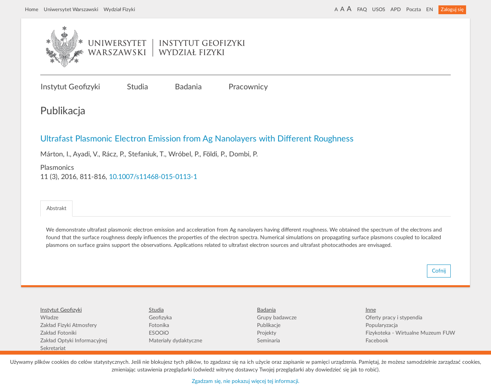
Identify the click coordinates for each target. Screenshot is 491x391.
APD (395, 9)
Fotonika (159, 325)
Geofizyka (160, 317)
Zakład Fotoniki (58, 333)
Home (31, 9)
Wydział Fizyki (119, 9)
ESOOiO (159, 333)
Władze (49, 317)
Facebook (377, 340)
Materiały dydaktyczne (175, 340)
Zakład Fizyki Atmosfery (68, 325)
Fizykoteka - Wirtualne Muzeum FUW (410, 333)
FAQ (362, 9)
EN (429, 9)
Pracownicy (248, 87)
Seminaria (268, 340)
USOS (378, 9)
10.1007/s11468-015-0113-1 (153, 177)
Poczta (413, 9)
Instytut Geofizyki (70, 87)
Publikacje (268, 325)
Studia (137, 87)
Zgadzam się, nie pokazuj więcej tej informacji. (245, 381)
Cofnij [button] (439, 271)
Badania (188, 87)
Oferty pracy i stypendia (394, 317)
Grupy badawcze (277, 317)
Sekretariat (53, 348)
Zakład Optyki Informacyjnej (73, 340)
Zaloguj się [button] (452, 9)
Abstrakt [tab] (56, 208)
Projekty (266, 333)
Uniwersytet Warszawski (71, 9)
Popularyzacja (382, 325)
